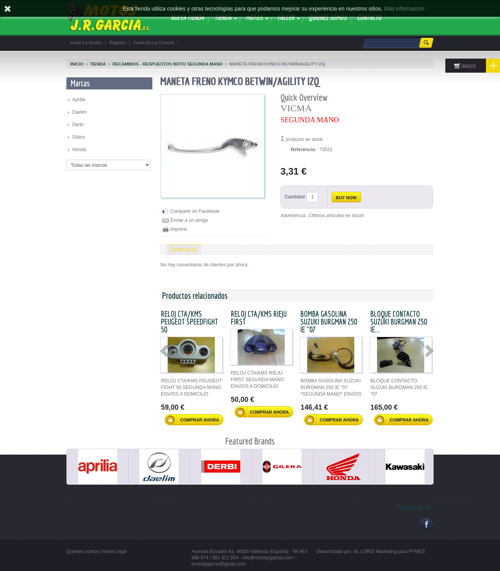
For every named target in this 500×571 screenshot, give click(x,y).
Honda (79, 149)
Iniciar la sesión (86, 42)
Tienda (98, 64)
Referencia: (303, 149)
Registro (117, 42)
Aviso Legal (115, 551)
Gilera (78, 137)
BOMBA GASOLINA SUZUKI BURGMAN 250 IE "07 (328, 321)
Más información (404, 8)
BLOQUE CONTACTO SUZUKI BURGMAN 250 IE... (398, 321)
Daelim (79, 112)
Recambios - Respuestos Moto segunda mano (167, 64)
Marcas (80, 83)
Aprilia (78, 99)
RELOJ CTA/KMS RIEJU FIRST (259, 317)
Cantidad (295, 197)
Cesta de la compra (153, 42)
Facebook (426, 524)
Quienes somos (82, 551)
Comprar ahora (192, 420)
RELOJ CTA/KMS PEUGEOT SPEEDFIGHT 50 (189, 321)
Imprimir (178, 229)
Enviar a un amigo (189, 220)
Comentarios (183, 249)
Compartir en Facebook (194, 211)
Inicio (77, 64)
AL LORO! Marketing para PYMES (389, 551)
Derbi (78, 124)
